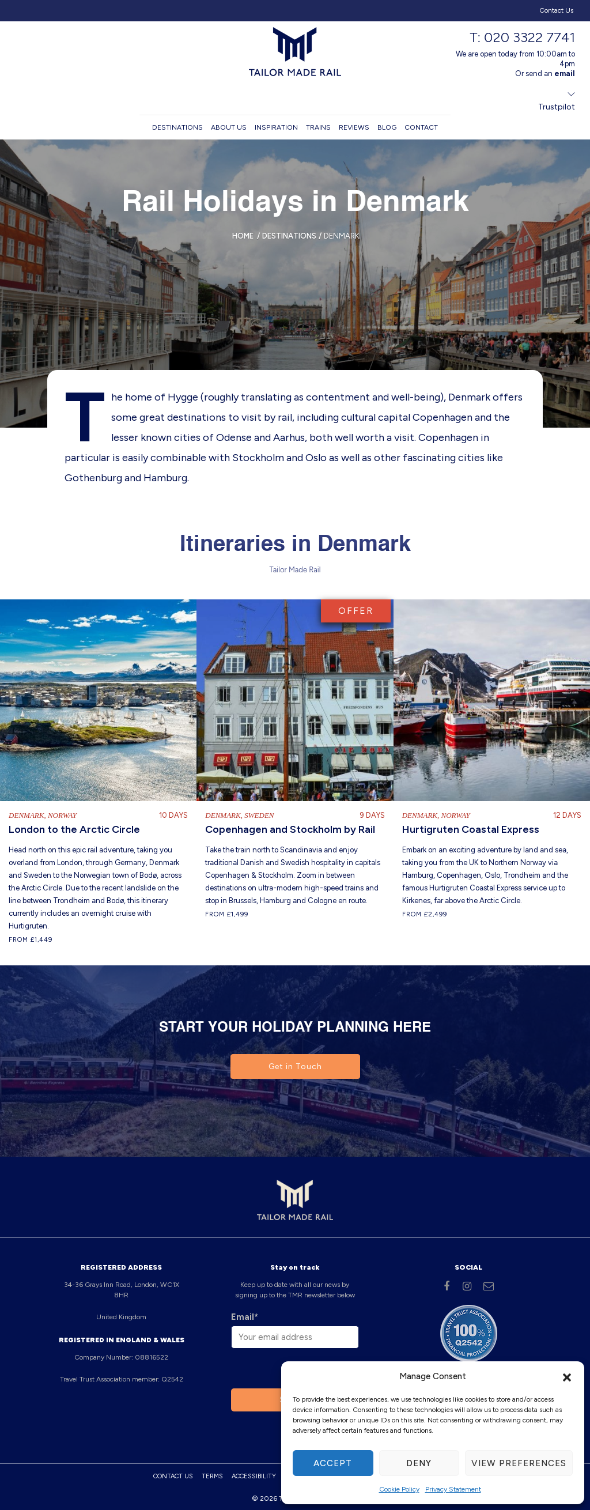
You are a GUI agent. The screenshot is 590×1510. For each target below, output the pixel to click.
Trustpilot (556, 107)
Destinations (177, 127)
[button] (567, 1376)
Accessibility (254, 1475)
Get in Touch (295, 1066)
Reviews (354, 127)
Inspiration (276, 127)
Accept (332, 1463)
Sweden (259, 814)
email (564, 73)
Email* (244, 1316)
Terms (212, 1475)
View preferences (518, 1463)
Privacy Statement (453, 1489)
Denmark (26, 814)
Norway (62, 814)
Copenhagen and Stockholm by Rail (290, 828)
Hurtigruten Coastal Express (470, 828)
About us (229, 127)
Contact (421, 127)
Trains (318, 127)
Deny (419, 1463)
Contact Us (556, 10)
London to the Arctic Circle (74, 828)
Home (243, 236)
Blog (386, 127)
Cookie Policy (399, 1489)
